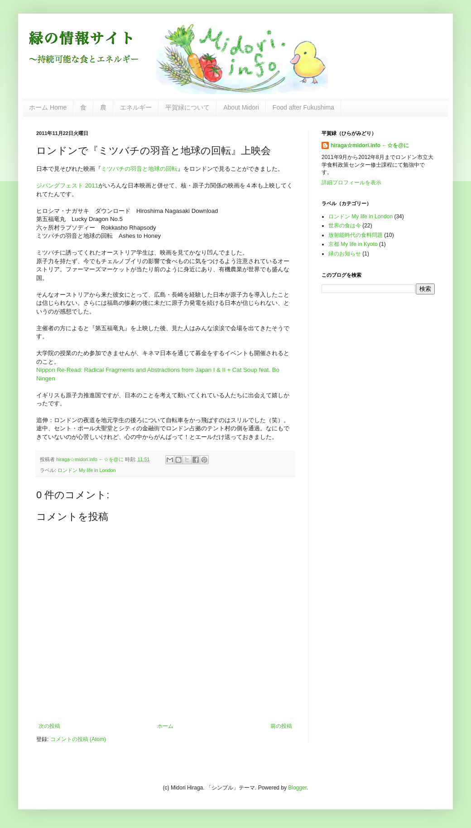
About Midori (241, 107)
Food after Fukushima (303, 107)
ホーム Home (48, 107)
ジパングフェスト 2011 (67, 185)
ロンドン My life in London (87, 470)
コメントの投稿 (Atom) (78, 739)
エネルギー (136, 107)
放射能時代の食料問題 (355, 235)
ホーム (165, 726)
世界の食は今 (344, 225)
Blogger (297, 788)
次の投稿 (49, 726)
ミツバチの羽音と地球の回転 (139, 168)
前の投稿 (281, 726)
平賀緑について (187, 107)
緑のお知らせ (344, 253)
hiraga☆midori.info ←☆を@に (370, 145)
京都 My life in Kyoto (353, 244)
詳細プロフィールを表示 (351, 182)
